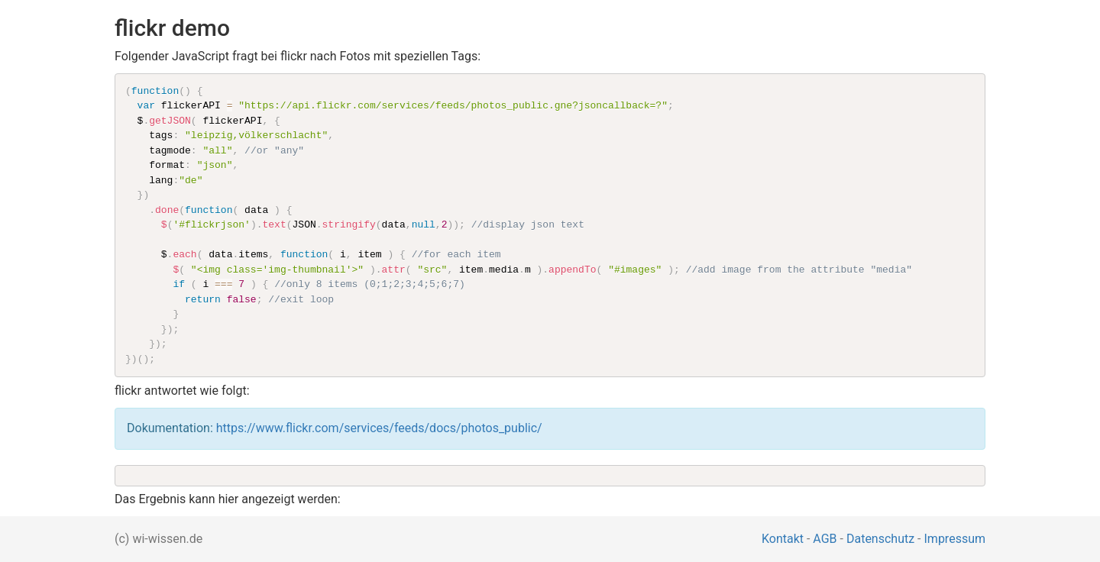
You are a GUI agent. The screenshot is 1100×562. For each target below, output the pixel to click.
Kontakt (783, 538)
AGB (824, 538)
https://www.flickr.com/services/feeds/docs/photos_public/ (379, 428)
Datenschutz (880, 538)
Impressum (955, 538)
